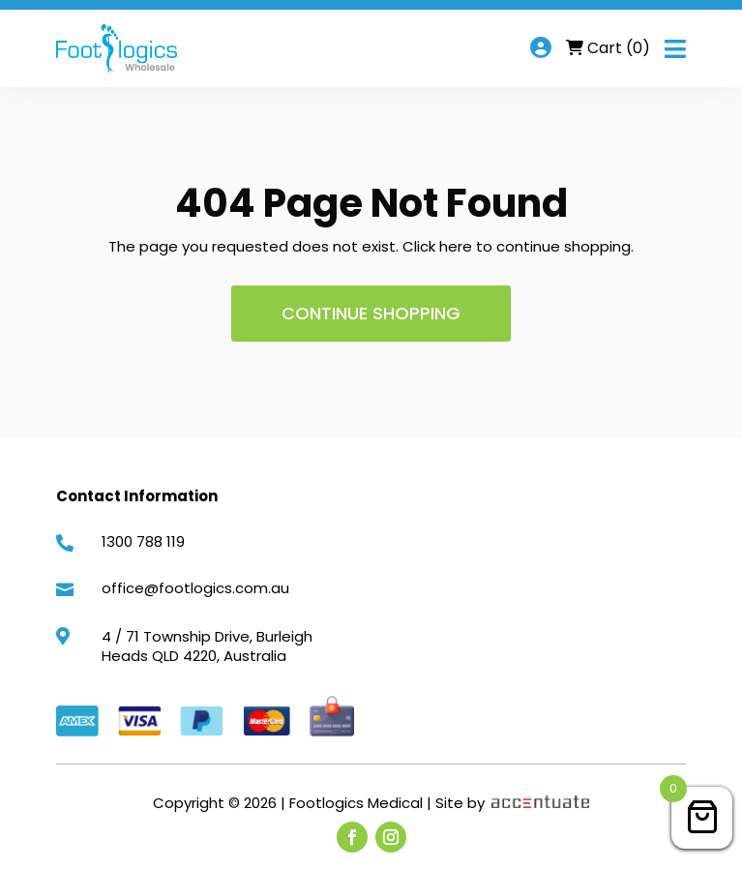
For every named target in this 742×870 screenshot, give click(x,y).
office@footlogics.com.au (195, 588)
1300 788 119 (143, 541)
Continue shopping (371, 313)
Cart (618, 48)
